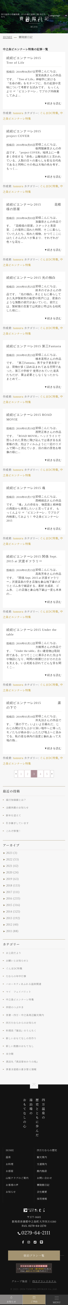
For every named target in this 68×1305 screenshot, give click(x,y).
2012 (12, 924)
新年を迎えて (13, 815)
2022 (12, 859)
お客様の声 (12, 1185)
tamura (18, 113)
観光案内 (42, 1157)
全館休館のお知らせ (17, 807)
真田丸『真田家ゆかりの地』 (22, 1061)
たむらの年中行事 (16, 976)
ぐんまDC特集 (14, 968)
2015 (13, 905)
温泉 (8, 1157)
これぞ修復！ (13, 831)
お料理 (9, 1164)
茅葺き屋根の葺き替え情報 (21, 1069)
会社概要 (42, 1191)
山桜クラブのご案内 (17, 1178)
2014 (13, 911)
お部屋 (9, 1171)
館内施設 (42, 1171)
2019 (12, 879)
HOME (10, 1150)
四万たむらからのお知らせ (21, 1022)
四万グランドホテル (44, 1281)
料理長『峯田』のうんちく (21, 1030)
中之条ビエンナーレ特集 (20, 999)
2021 (12, 866)
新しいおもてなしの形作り (21, 1038)
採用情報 (42, 1198)
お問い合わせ (44, 1178)
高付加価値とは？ (16, 799)
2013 (13, 918)
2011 (12, 931)
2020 (12, 872)
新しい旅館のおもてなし (20, 1046)
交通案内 (42, 1164)
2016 (13, 898)
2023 (11, 853)
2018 (13, 885)
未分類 (10, 1053)
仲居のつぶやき (15, 1007)
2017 (12, 892)
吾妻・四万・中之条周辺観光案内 (25, 1015)
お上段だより (13, 953)
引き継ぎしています (17, 823)
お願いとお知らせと (17, 960)
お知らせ (11, 1191)
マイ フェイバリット (18, 991)
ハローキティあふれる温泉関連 (23, 984)
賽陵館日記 (43, 1185)
